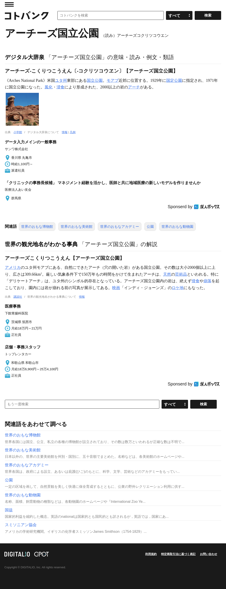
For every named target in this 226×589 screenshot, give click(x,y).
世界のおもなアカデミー (119, 226)
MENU (9, 4)
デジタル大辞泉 (24, 57)
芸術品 (181, 274)
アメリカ (13, 267)
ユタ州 (61, 80)
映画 (116, 288)
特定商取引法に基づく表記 (178, 554)
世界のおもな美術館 (76, 226)
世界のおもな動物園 (177, 226)
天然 (167, 274)
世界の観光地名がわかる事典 (41, 244)
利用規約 (151, 554)
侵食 (196, 281)
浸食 (60, 87)
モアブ (113, 80)
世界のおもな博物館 (37, 226)
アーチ (134, 87)
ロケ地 (178, 288)
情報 (65, 132)
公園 (150, 226)
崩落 (207, 281)
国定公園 (174, 80)
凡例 (72, 132)
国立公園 (95, 80)
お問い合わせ (208, 554)
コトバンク (27, 15)
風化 (49, 87)
